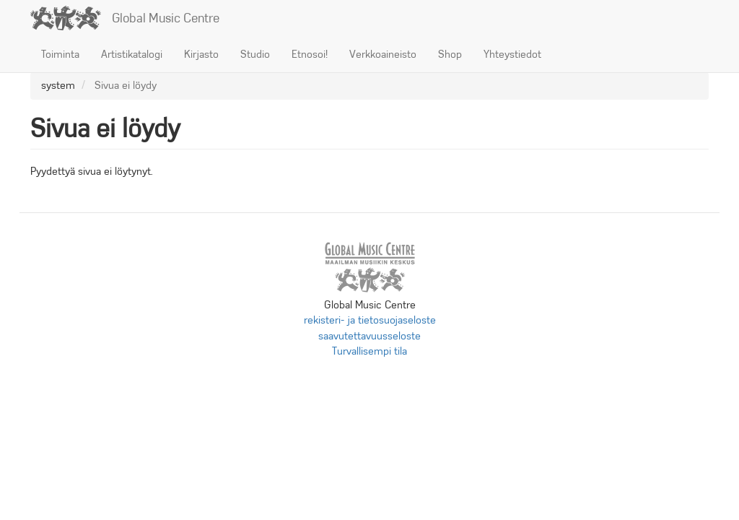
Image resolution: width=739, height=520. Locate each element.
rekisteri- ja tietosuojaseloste (370, 319)
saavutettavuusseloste (369, 335)
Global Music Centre (165, 18)
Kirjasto (201, 54)
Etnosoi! (310, 54)
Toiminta (60, 54)
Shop (450, 54)
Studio (255, 54)
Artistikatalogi (131, 54)
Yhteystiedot (512, 54)
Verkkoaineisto (382, 54)
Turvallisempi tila (369, 351)
